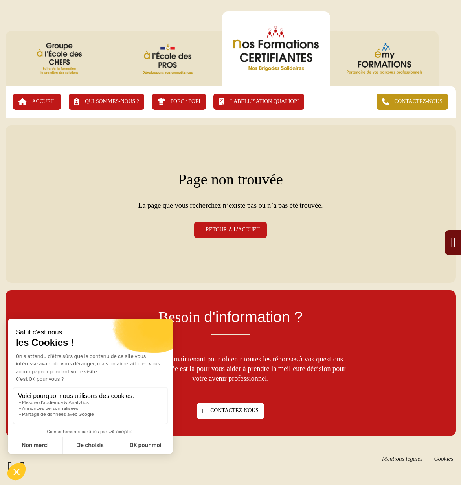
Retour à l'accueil (230, 229)
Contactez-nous (230, 411)
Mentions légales (402, 458)
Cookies (443, 458)
